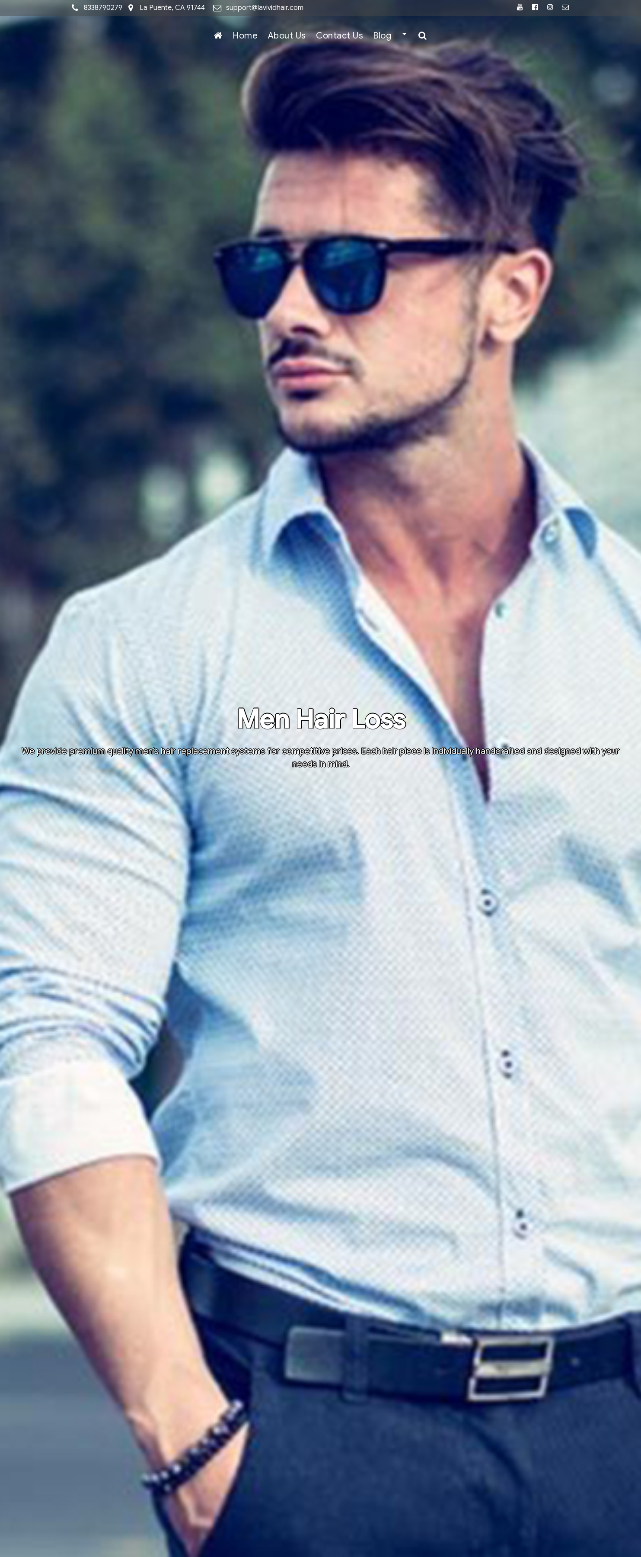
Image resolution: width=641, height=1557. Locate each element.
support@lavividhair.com (264, 7)
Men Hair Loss (320, 719)
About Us (287, 35)
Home (245, 35)
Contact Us (339, 35)
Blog (382, 35)
